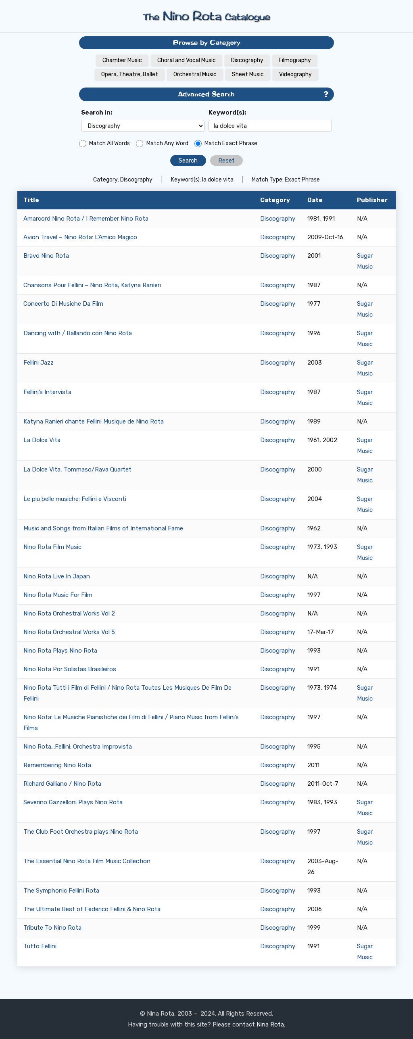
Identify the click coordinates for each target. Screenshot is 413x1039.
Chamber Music (122, 60)
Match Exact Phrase (230, 143)
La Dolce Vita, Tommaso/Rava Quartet (77, 469)
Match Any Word (167, 143)
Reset (226, 160)
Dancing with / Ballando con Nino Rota (77, 333)
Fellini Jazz (38, 362)
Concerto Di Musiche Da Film (63, 303)
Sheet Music (248, 74)
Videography (295, 74)
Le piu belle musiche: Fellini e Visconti (74, 499)
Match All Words (109, 143)
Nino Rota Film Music (52, 547)
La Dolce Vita (41, 440)
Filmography (295, 60)
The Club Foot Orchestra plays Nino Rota (80, 831)
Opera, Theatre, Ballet (129, 74)
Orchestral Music (195, 74)
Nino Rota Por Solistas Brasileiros (69, 669)
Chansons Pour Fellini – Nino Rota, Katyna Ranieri (92, 285)
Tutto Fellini (39, 946)
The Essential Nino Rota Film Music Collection (86, 861)
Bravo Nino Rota (46, 255)
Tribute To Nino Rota (52, 927)
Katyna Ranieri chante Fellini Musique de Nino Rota (93, 421)
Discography (247, 60)
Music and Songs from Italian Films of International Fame (103, 528)
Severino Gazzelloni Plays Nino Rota (73, 802)
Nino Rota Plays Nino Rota (60, 650)
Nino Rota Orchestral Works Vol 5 (69, 632)
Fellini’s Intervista (47, 392)
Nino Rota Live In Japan (56, 576)
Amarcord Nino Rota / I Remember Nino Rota (85, 218)
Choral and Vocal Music (186, 60)
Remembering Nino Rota (57, 765)
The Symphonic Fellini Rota (61, 890)
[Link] (206, 16)
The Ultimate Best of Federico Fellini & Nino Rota (92, 909)
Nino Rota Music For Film (57, 595)
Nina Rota (270, 1024)
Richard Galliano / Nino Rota (62, 783)
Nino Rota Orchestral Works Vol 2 (69, 613)
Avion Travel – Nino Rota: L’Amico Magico (80, 237)
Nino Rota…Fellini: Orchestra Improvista (77, 746)
